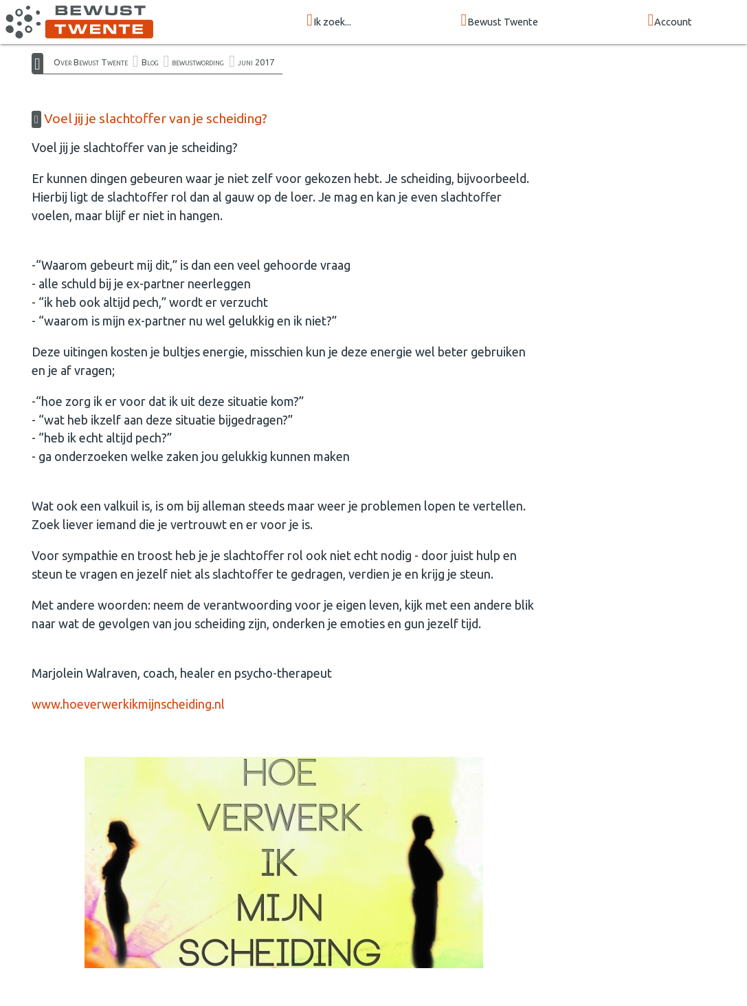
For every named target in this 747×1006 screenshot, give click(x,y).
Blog (150, 62)
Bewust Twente (499, 21)
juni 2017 (256, 62)
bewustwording (198, 62)
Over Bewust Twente (91, 62)
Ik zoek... (328, 21)
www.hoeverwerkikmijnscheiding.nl (128, 704)
